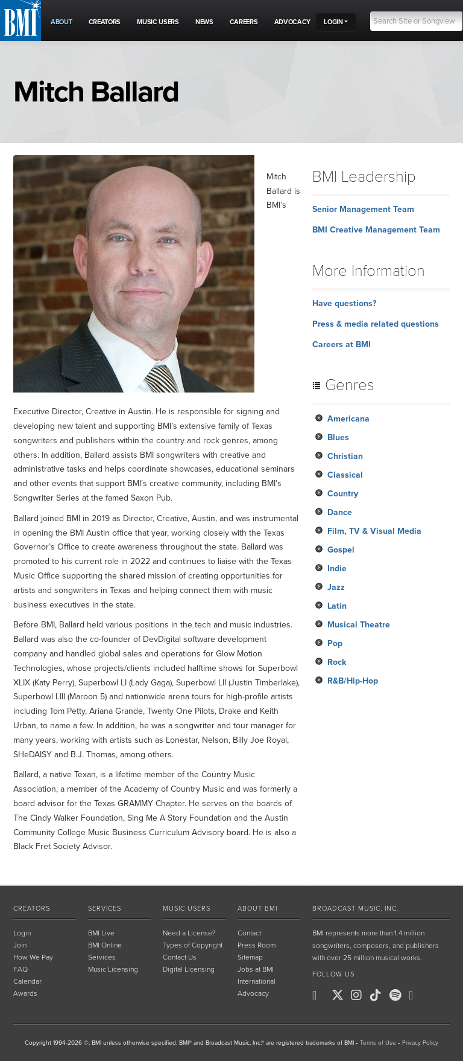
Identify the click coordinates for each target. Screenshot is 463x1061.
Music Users (186, 908)
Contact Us (180, 957)
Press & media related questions (375, 324)
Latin (337, 606)
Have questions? (344, 303)
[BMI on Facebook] (320, 995)
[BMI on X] (340, 995)
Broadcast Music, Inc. (355, 908)
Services (104, 908)
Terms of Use (378, 1043)
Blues (338, 437)
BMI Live (101, 933)
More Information (368, 270)
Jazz (336, 587)
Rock (336, 662)
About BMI (257, 908)
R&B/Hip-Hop (352, 681)
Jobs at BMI (256, 969)
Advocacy (253, 993)
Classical (345, 475)
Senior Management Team (363, 209)
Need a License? (189, 933)
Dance (339, 512)
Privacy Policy (420, 1043)
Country (342, 494)
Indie (337, 568)
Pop (334, 643)
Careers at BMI (341, 344)
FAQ (20, 969)
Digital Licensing (189, 969)
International (257, 981)
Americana (348, 419)
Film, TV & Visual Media (374, 531)
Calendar (27, 981)
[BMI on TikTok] (378, 995)
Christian (345, 456)
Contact (249, 933)
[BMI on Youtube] (417, 995)
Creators (31, 908)
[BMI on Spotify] (397, 995)
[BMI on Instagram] (359, 995)
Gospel (340, 550)
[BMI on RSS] (436, 995)
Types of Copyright (192, 945)
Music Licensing (113, 969)
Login (22, 933)
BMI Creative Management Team (376, 230)
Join (20, 945)
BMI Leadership (364, 176)
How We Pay (33, 957)
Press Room (257, 945)
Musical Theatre (358, 625)
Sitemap (250, 957)
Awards (25, 993)
